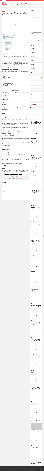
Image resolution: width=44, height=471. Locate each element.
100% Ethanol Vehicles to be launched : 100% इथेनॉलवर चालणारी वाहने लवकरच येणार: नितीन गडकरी (36, 340)
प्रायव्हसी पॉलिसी (40, 469)
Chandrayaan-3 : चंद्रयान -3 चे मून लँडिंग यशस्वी (36, 372)
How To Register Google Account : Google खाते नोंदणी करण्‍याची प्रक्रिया (36, 388)
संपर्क (33, 4)
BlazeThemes (11, 469)
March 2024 (32, 48)
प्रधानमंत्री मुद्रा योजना (17, 90)
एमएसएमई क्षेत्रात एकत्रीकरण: (8, 48)
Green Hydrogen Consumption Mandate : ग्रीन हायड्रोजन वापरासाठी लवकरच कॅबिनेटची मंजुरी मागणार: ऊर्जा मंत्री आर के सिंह (36, 323)
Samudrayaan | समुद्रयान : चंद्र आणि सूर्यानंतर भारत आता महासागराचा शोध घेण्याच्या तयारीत (35, 273)
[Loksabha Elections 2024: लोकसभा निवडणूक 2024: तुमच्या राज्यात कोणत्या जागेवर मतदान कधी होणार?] (36, 30)
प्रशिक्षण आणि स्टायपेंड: (7, 43)
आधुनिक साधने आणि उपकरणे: (8, 44)
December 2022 (33, 67)
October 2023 (32, 53)
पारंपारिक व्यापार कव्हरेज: (7, 39)
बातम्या (14, 4)
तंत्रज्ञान (35, 138)
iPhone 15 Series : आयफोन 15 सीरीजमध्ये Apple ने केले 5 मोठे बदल (35, 258)
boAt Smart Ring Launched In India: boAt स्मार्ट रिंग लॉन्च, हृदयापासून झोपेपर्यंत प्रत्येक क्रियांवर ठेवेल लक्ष (36, 306)
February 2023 (32, 64)
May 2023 (32, 60)
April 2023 (32, 61)
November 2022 (33, 68)
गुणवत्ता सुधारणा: (6, 45)
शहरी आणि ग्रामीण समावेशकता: (8, 47)
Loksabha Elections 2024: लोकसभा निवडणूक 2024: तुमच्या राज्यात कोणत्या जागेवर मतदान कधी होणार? (36, 33)
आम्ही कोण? (30, 4)
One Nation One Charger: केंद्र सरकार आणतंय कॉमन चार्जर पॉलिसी (36, 447)
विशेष (17, 4)
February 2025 (32, 45)
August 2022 (32, 72)
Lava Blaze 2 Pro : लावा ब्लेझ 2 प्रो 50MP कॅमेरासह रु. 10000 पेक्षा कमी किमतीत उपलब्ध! (35, 241)
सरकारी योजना (24, 4)
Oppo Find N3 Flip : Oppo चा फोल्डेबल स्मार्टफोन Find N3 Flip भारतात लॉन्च (36, 158)
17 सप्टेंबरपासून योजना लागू (6, 36)
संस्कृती (21, 4)
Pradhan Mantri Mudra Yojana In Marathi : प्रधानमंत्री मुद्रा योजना (10, 184)
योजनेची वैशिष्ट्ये (5, 38)
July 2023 (32, 57)
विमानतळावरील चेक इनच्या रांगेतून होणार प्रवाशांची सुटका (35, 431)
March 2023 (32, 63)
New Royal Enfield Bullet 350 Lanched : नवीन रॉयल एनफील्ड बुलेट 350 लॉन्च (36, 356)
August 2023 (32, 56)
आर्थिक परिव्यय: (6, 40)
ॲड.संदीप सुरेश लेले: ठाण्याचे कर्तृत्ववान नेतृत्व (35, 17)
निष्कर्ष (4, 54)
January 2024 (32, 49)
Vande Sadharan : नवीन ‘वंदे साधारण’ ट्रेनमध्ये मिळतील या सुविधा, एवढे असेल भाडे (36, 208)
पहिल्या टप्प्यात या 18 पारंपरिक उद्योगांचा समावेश (8, 37)
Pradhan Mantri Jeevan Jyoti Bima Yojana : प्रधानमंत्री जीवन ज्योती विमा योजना (24, 185)
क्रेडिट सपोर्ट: (6, 41)
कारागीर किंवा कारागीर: (7, 52)
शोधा (40, 77)
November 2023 (33, 52)
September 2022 (33, 71)
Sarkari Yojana (33, 138)
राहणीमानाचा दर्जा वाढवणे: (7, 50)
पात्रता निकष (4, 51)
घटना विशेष (32, 271)
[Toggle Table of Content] (12, 35)
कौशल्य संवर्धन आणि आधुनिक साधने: (8, 42)
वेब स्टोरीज (27, 4)
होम (12, 4)
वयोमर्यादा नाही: (6, 53)
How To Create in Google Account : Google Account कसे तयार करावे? (36, 404)
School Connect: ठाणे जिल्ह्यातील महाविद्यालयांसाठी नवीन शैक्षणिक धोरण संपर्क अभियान (36, 40)
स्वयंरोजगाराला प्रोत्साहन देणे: (7, 49)
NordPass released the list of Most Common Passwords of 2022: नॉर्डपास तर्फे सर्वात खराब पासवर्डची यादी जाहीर (36, 420)
